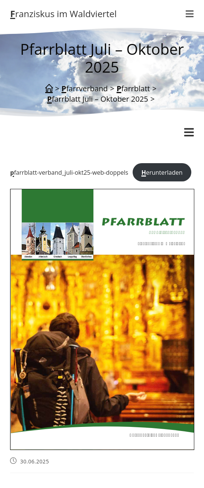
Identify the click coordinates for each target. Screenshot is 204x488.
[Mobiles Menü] (189, 132)
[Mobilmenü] (190, 14)
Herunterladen (161, 172)
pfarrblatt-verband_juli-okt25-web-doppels (69, 172)
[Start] (49, 88)
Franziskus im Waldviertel (63, 13)
